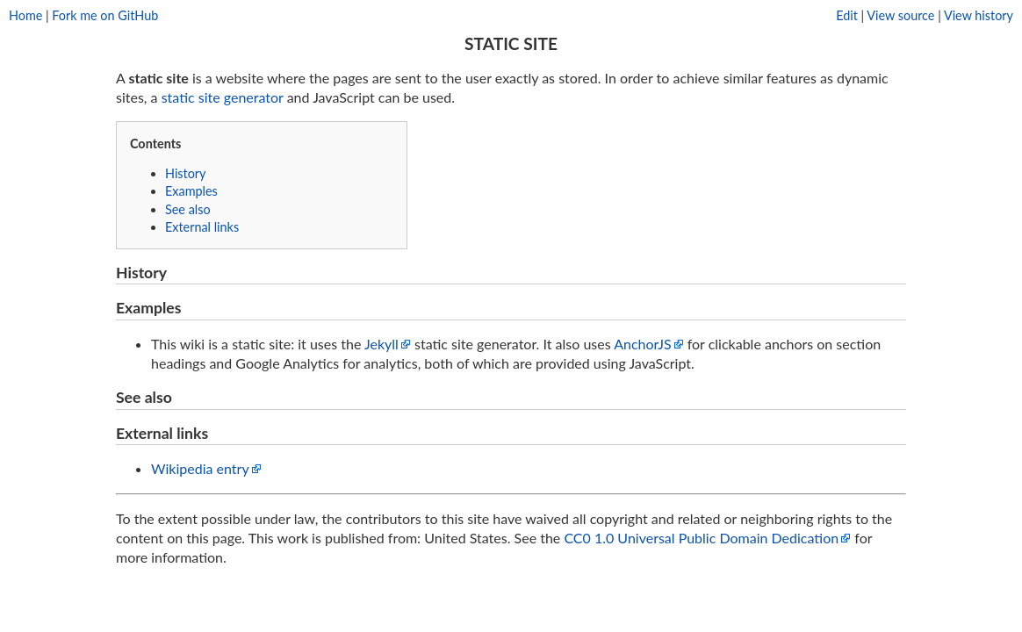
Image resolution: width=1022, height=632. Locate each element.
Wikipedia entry (200, 468)
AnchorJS (642, 343)
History (185, 173)
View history (978, 15)
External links (202, 226)
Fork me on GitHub (105, 15)
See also (188, 209)
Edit (847, 15)
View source (900, 15)
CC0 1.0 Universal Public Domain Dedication (701, 537)
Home (25, 15)
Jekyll (381, 343)
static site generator (223, 97)
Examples (191, 190)
